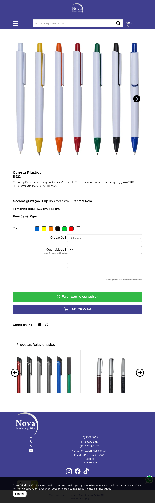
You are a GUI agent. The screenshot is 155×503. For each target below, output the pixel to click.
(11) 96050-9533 (89, 441)
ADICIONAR (77, 309)
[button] (137, 99)
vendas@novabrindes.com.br (89, 450)
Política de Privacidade (98, 488)
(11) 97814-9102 (89, 446)
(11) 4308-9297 (89, 437)
